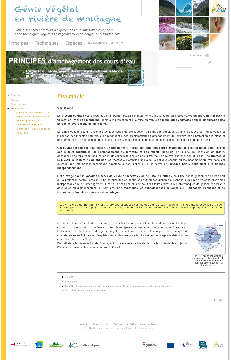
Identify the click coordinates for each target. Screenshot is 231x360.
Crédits (131, 324)
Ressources (97, 43)
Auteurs (117, 43)
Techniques (47, 43)
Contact (118, 324)
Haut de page (101, 324)
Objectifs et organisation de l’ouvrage (85, 290)
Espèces (72, 43)
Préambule (17, 108)
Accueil (16, 95)
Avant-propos (72, 281)
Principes (20, 43)
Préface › (219, 300)
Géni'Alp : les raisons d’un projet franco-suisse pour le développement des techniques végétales (118, 286)
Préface (69, 277)
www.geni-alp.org (151, 324)
